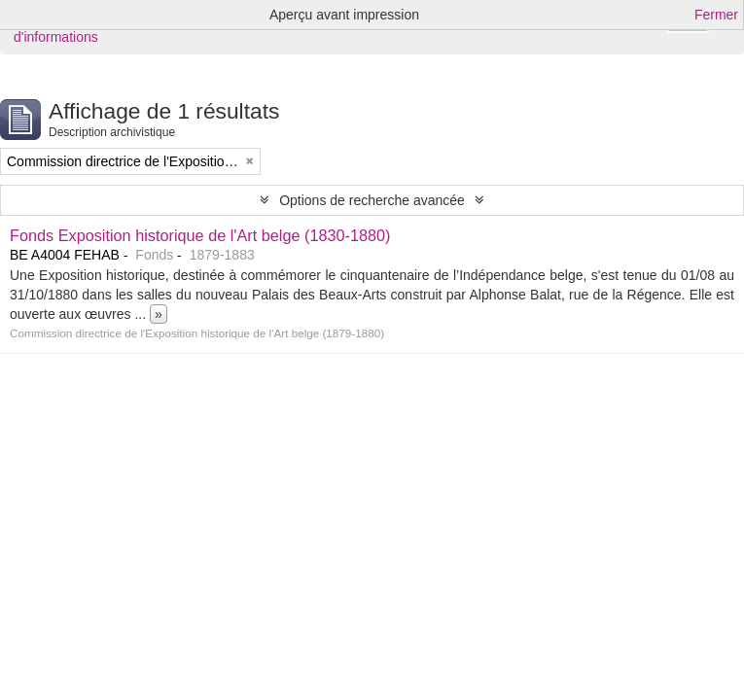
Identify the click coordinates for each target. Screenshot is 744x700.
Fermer (716, 14)
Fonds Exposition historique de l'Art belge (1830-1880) (200, 235)
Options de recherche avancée (372, 200)
